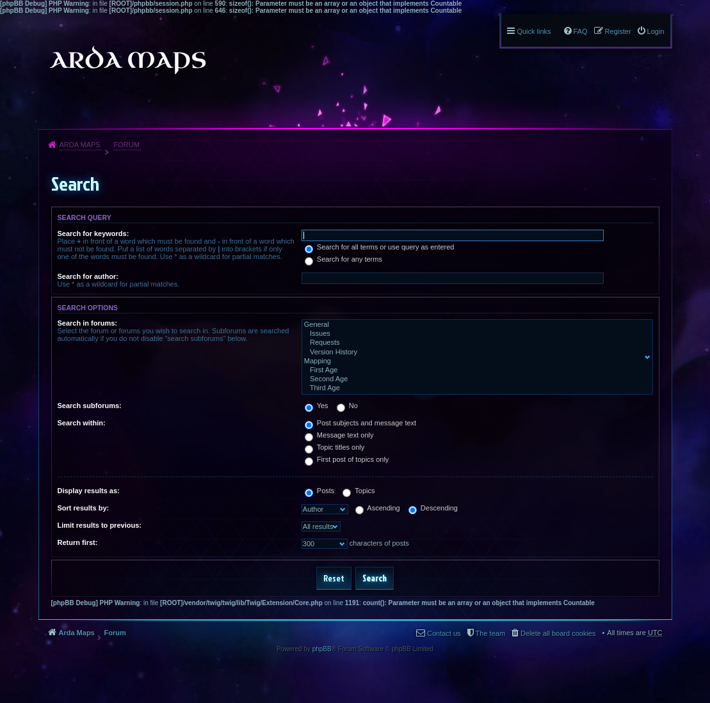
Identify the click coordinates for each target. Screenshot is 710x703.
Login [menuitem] (656, 31)
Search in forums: (88, 323)
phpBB (322, 648)
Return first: (78, 542)
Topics (359, 490)
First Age (474, 370)
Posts (320, 490)
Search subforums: (90, 405)
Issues (474, 333)
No (347, 405)
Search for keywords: (93, 233)
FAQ (581, 31)
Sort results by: (83, 508)
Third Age (474, 388)
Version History (474, 352)
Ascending (377, 508)
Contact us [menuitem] (444, 633)
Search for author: (88, 276)
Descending (433, 508)
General (474, 324)
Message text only (339, 435)
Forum (126, 144)
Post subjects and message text (360, 423)
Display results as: (89, 490)
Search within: (82, 423)
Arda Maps (80, 144)
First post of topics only (347, 459)
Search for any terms (343, 259)
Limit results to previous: (99, 525)
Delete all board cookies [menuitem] (557, 633)
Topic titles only (334, 447)
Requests (474, 342)
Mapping (474, 361)
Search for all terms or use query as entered (380, 247)
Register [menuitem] (618, 31)
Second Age (474, 379)
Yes (316, 405)
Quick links (534, 31)
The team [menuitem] (490, 633)
